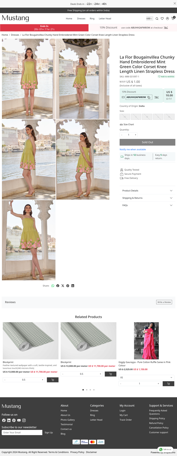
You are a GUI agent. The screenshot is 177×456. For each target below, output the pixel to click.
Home (69, 18)
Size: (122, 111)
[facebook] (57, 286)
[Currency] (149, 18)
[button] (167, 18)
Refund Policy (156, 423)
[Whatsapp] (52, 286)
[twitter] (62, 286)
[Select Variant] (146, 377)
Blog (63, 433)
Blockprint (8, 362)
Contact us (66, 429)
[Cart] (52, 379)
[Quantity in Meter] (24, 379)
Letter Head (105, 18)
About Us (65, 415)
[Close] (174, 3)
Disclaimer (91, 452)
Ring (92, 18)
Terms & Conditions (58, 452)
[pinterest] (67, 286)
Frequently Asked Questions (158, 412)
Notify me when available (133, 149)
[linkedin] (72, 286)
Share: (46, 285)
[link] (157, 18)
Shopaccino (169, 452)
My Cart (124, 415)
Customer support (158, 432)
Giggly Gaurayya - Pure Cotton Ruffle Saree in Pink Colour (144, 364)
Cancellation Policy (159, 427)
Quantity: (124, 129)
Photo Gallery (68, 419)
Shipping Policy (157, 418)
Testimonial (67, 424)
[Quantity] (139, 383)
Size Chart (127, 124)
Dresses (81, 18)
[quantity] (129, 134)
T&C (166, 27)
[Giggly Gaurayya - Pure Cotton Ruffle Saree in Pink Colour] (146, 340)
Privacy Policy (77, 452)
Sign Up (49, 432)
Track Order (126, 419)
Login (122, 410)
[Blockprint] (30, 340)
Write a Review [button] (164, 302)
